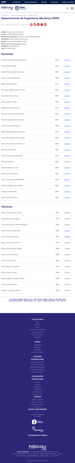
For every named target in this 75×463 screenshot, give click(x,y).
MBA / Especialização (37, 352)
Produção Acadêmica (37, 404)
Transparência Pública (37, 435)
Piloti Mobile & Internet (42, 460)
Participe (44, 2)
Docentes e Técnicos (37, 402)
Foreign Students (37, 372)
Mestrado (37, 347)
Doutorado (37, 350)
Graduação (37, 345)
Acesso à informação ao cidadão (37, 415)
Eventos (37, 384)
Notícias (37, 382)
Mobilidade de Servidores (37, 367)
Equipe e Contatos (37, 392)
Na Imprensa (37, 387)
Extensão (37, 356)
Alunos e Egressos (37, 399)
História (37, 325)
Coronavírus (37, 376)
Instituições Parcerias (37, 362)
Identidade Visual (37, 394)
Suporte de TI (38, 407)
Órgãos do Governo (68, 2)
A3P (37, 339)
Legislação (54, 2)
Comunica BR (16, 2)
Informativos (37, 389)
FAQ (37, 412)
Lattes (67, 60)
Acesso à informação (30, 2)
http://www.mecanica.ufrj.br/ (15, 44)
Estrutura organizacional (37, 330)
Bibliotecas (37, 337)
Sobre (37, 322)
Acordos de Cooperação (37, 369)
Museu (38, 327)
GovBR (3, 2)
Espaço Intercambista (37, 364)
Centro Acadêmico (37, 334)
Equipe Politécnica (37, 332)
